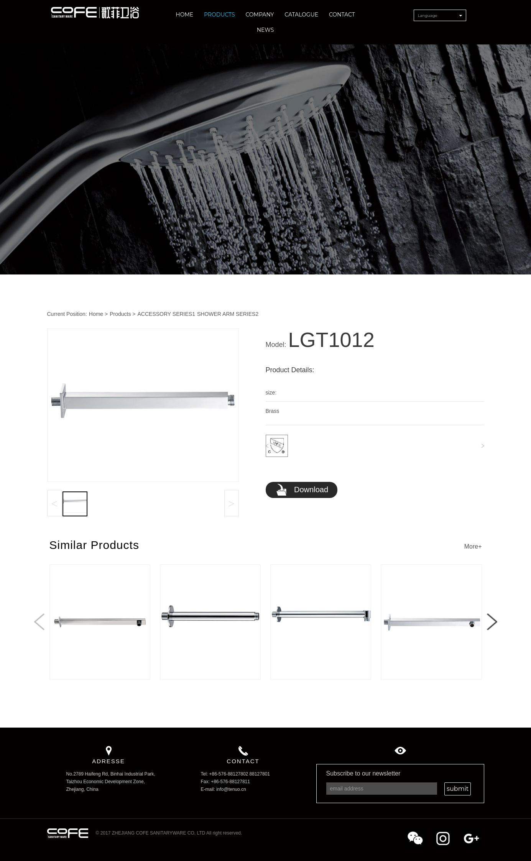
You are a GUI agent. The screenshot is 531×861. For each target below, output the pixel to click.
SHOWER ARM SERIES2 (227, 314)
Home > (98, 314)
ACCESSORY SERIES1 (166, 314)
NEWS (265, 29)
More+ (473, 546)
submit (458, 788)
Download (302, 490)
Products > (122, 314)
